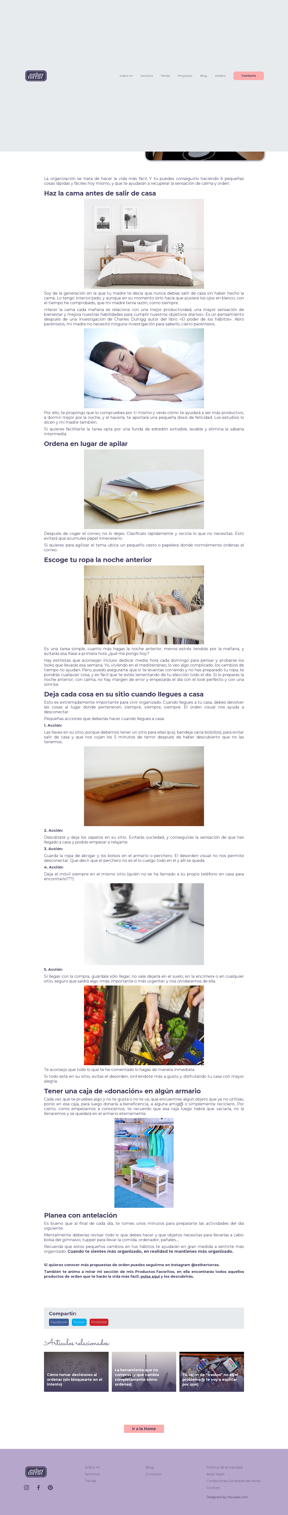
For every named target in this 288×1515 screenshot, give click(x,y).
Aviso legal (215, 1474)
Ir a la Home (144, 1429)
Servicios (147, 75)
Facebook (59, 1322)
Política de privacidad (224, 1467)
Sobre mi (126, 75)
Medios (220, 75)
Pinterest (99, 1322)
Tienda (165, 75)
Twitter (79, 1322)
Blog (203, 75)
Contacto (248, 75)
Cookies (213, 1488)
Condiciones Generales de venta (233, 1481)
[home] (36, 76)
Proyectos (185, 75)
